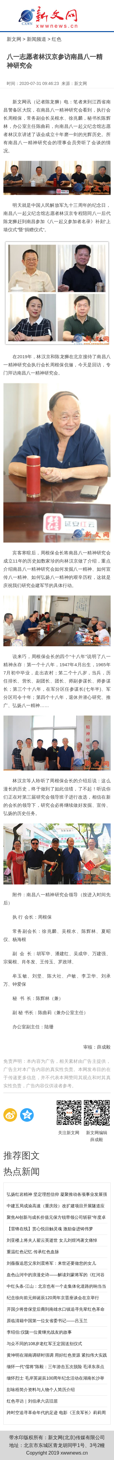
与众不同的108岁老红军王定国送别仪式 (44, 1343)
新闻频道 (36, 39)
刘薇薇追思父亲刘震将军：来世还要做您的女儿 (51, 1263)
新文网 (14, 39)
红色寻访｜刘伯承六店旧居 (32, 1401)
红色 (56, 39)
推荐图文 (21, 1155)
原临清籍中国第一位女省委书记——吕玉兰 (47, 1320)
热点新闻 (21, 1171)
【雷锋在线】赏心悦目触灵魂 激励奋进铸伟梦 (50, 1228)
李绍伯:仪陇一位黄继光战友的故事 (39, 1332)
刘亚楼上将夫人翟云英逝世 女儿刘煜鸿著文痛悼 (52, 1240)
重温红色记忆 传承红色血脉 (33, 1251)
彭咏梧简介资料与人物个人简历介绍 (41, 1389)
